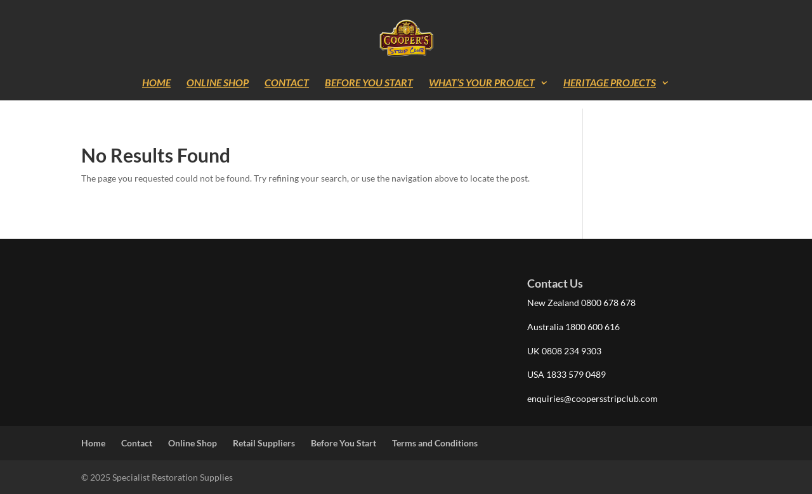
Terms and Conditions (435, 442)
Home (156, 83)
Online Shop (218, 83)
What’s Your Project (482, 83)
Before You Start (369, 83)
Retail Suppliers (264, 442)
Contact (287, 83)
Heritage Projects (609, 83)
